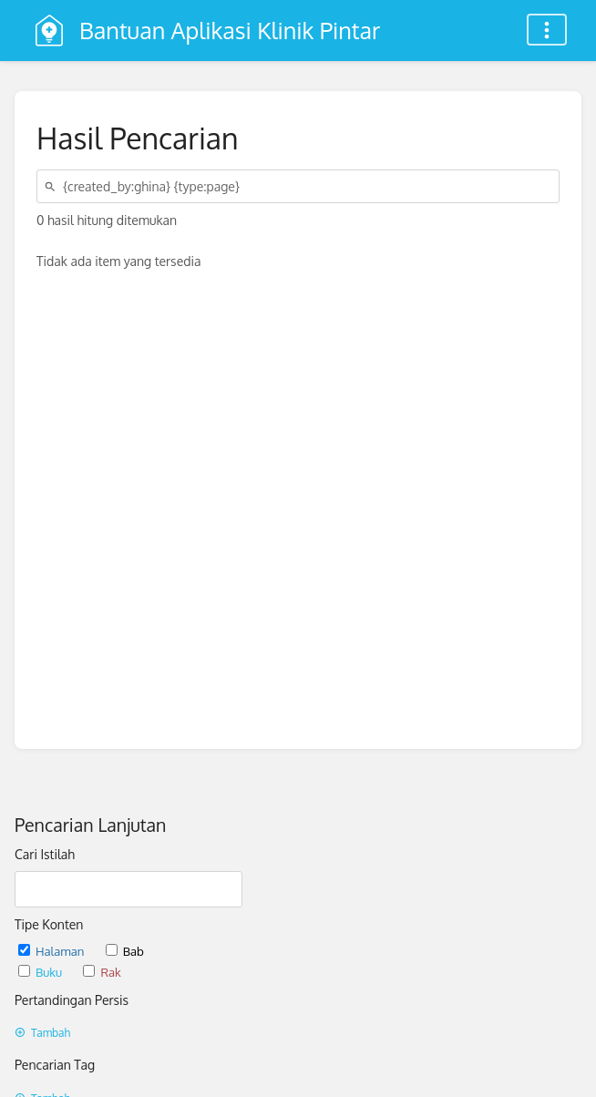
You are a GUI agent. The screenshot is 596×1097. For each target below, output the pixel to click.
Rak (101, 971)
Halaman (52, 951)
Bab (125, 951)
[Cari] (53, 186)
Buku (41, 971)
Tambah (42, 1033)
